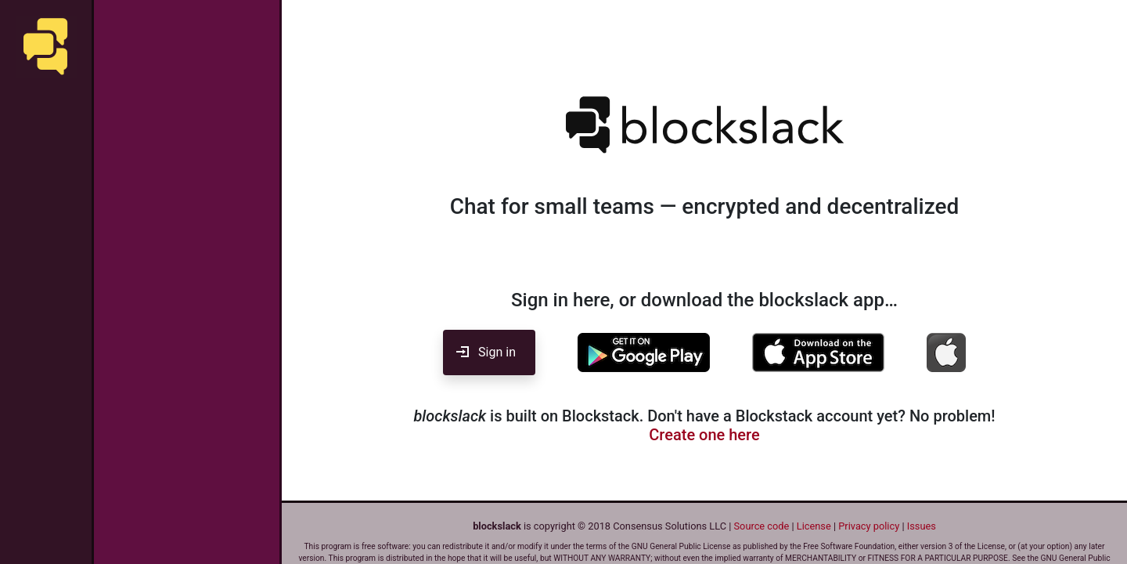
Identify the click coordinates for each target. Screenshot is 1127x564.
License (814, 526)
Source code (762, 526)
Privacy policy (868, 526)
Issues (921, 526)
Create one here (704, 434)
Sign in (489, 352)
